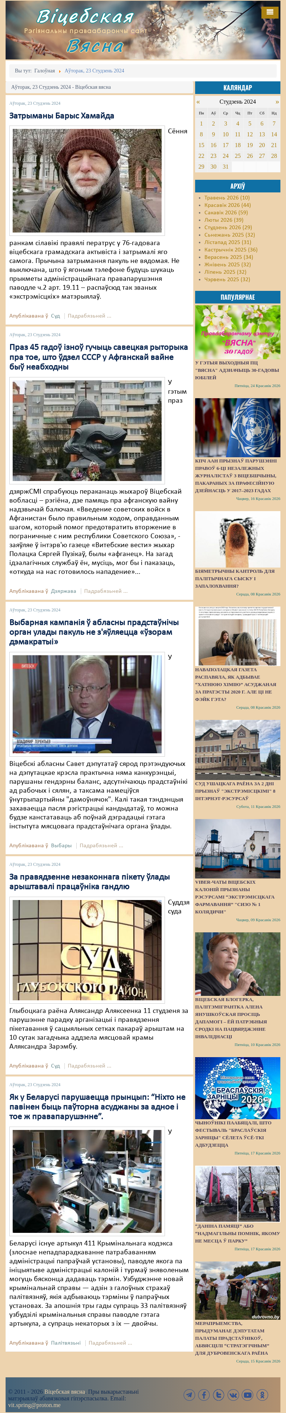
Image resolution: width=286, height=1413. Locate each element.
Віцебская (84, 15)
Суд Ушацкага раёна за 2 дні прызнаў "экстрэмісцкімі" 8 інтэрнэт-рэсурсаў (235, 791)
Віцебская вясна (64, 1391)
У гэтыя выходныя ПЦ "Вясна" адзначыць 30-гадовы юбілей (237, 370)
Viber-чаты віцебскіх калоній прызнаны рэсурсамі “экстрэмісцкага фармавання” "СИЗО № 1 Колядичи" (234, 897)
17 (226, 145)
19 (250, 145)
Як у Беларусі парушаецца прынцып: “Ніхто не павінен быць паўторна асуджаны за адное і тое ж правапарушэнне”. (97, 1107)
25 (238, 156)
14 (274, 134)
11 (238, 134)
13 (262, 134)
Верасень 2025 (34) (228, 257)
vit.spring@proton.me (34, 1405)
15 (201, 145)
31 (226, 166)
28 (274, 156)
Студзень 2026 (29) (228, 228)
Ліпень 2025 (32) (225, 272)
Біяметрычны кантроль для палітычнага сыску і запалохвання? (235, 578)
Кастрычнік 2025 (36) (231, 250)
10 (226, 134)
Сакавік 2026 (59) (226, 213)
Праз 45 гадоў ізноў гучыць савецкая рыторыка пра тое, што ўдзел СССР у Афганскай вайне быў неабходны (98, 357)
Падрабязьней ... (89, 316)
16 (213, 145)
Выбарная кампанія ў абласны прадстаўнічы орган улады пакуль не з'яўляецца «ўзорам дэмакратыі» (94, 632)
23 (213, 156)
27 (262, 156)
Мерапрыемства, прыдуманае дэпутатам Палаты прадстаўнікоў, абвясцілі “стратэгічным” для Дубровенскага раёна (232, 1338)
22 (201, 156)
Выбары (61, 846)
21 (274, 145)
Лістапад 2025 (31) (227, 243)
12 (250, 134)
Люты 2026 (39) (224, 220)
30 (213, 166)
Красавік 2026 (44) (227, 205)
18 (238, 145)
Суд (55, 316)
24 (226, 156)
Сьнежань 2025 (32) (229, 235)
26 (250, 156)
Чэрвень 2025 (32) (227, 280)
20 (262, 145)
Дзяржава (63, 591)
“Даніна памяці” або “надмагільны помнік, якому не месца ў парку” (237, 1233)
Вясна (94, 45)
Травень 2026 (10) (227, 198)
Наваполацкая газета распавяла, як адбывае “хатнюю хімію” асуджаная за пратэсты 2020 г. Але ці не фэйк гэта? (235, 684)
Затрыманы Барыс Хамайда (61, 116)
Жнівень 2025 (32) (227, 265)
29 (201, 166)
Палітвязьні (66, 1343)
